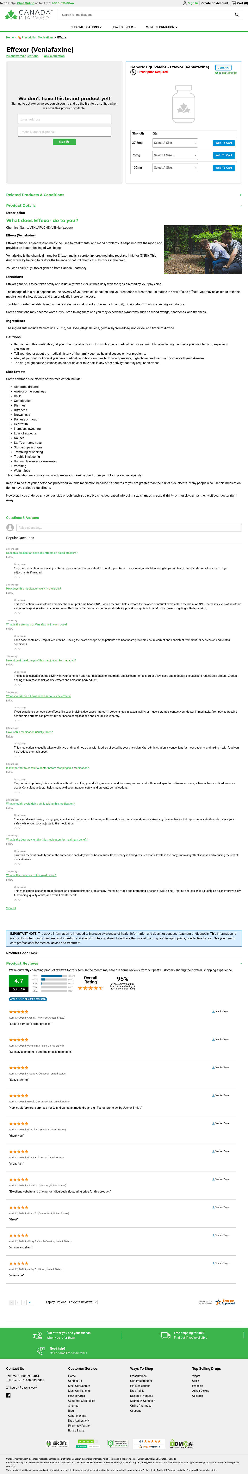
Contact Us (75, 1365)
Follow (9, 557)
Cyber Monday (77, 1400)
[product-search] (237, 15)
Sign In (190, 3)
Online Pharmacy (140, 1390)
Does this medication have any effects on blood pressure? (42, 553)
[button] (15, 577)
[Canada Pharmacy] (29, 15)
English (135, 1469)
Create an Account (214, 3)
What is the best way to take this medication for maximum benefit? (47, 839)
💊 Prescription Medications (36, 37)
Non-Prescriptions (141, 1365)
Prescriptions (138, 1360)
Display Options (55, 1302)
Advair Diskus (200, 1375)
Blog (71, 1395)
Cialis (195, 1365)
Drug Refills (137, 1375)
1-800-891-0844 (28, 1360)
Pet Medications (140, 1370)
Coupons (135, 1395)
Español (119, 1469)
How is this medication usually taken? (29, 732)
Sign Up (64, 141)
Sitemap (73, 1390)
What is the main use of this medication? (31, 875)
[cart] (240, 3)
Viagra (196, 1360)
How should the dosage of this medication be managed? (41, 660)
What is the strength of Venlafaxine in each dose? (36, 624)
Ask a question (54, 56)
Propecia (197, 1370)
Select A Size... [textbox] (164, 143)
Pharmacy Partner (79, 1410)
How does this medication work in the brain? (33, 588)
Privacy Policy (182, 1469)
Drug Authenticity (79, 1405)
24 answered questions (22, 56)
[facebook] (8, 1379)
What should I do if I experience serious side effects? (38, 696)
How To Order (76, 1380)
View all (11, 908)
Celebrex (197, 1380)
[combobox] (175, 143)
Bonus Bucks (76, 1415)
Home (10, 37)
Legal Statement (157, 1469)
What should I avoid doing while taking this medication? (40, 803)
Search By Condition (142, 1385)
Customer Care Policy (81, 1385)
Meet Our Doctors (79, 1370)
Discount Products (141, 1380)
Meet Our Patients (79, 1375)
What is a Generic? (226, 72)
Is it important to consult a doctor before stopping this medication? (47, 768)
